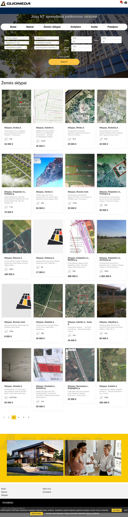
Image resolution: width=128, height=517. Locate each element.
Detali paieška (64, 57)
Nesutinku (37, 514)
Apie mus (47, 489)
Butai (13, 26)
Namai (30, 26)
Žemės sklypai (52, 26)
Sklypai (4, 495)
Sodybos (75, 26)
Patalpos (113, 26)
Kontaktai (47, 492)
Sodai (94, 26)
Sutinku (116, 510)
